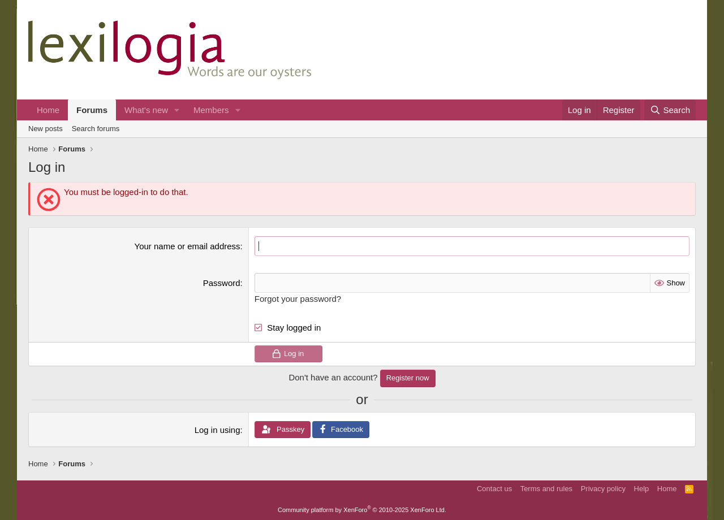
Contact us (494, 488)
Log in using (217, 430)
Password (221, 283)
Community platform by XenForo (362, 509)
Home (48, 110)
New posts (45, 128)
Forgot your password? (298, 299)
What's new (146, 110)
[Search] (670, 109)
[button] (177, 109)
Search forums (96, 128)
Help (641, 488)
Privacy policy (603, 488)
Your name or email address (187, 246)
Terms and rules (546, 488)
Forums (91, 110)
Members (211, 110)
